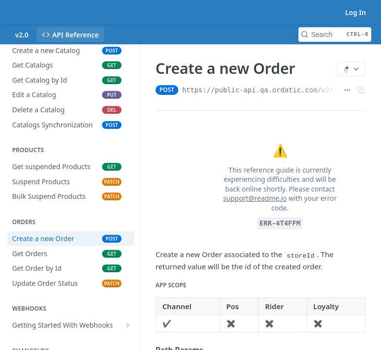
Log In (355, 12)
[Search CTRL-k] (334, 34)
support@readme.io (255, 198)
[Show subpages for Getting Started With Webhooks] (128, 325)
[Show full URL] (347, 90)
